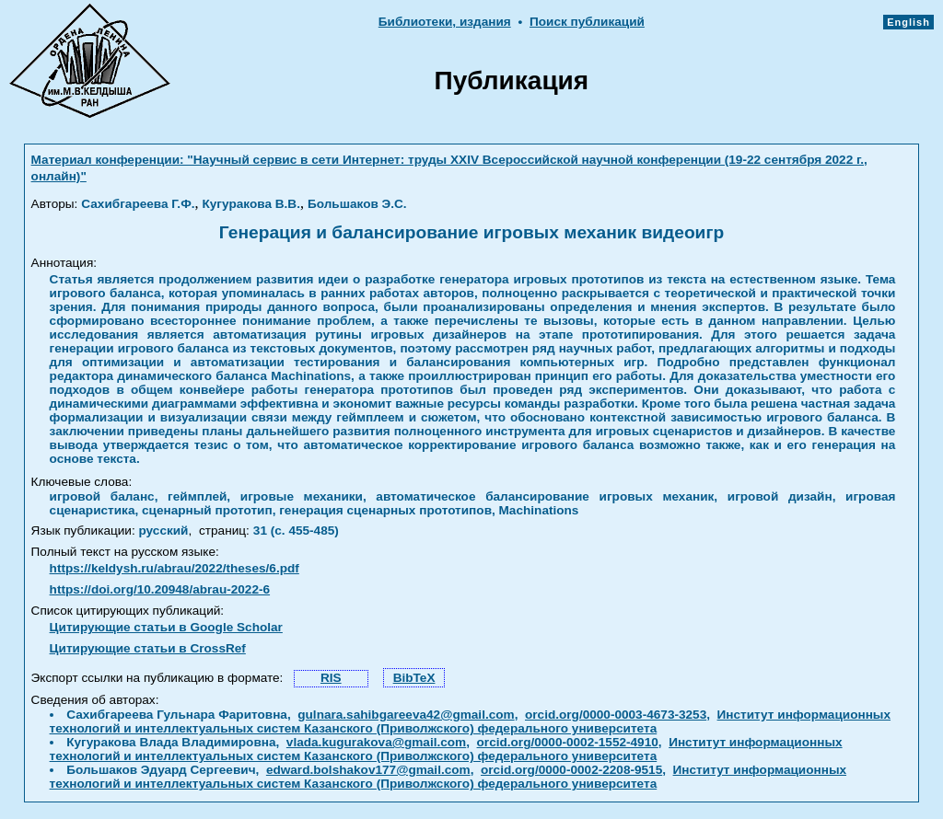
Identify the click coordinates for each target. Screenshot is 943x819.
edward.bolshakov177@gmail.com (368, 770)
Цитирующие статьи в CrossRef (148, 648)
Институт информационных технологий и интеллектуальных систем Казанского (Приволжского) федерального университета (470, 721)
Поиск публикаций (587, 22)
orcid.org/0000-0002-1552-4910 (567, 742)
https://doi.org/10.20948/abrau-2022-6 (160, 589)
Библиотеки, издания (444, 22)
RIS (331, 678)
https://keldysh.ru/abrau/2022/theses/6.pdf (174, 568)
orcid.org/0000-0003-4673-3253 (615, 714)
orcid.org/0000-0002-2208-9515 (571, 770)
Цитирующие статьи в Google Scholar (166, 627)
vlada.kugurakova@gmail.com (376, 742)
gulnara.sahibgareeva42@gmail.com (405, 714)
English (908, 22)
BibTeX (414, 678)
